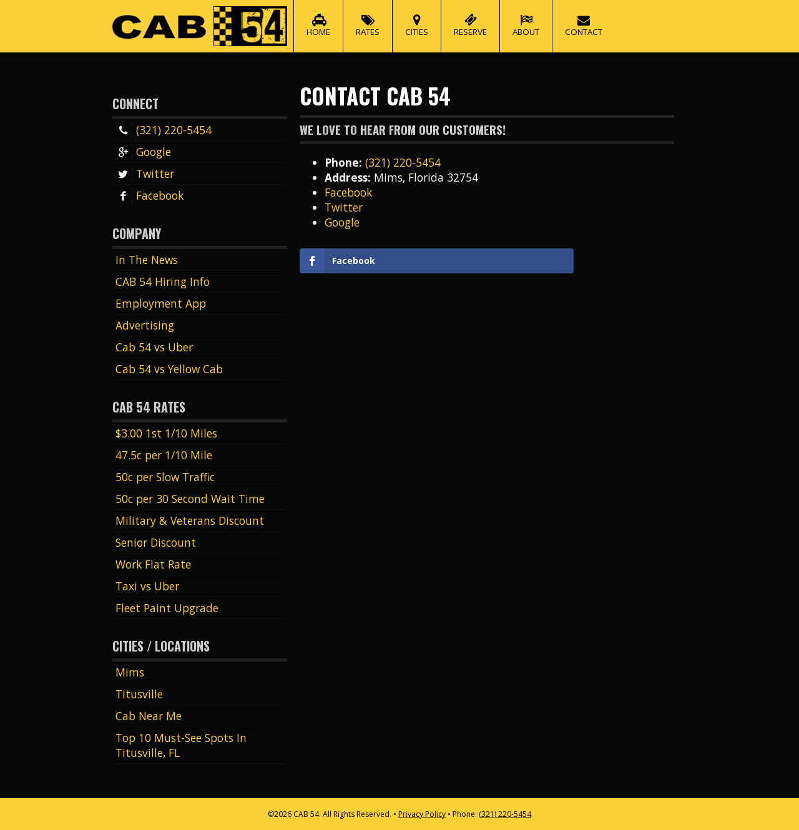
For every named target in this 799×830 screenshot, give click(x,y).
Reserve (470, 18)
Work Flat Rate (153, 564)
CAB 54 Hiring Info (162, 281)
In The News (146, 259)
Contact (583, 18)
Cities (416, 18)
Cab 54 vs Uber (154, 346)
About (525, 18)
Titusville (139, 693)
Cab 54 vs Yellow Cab (169, 368)
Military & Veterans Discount (189, 520)
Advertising (144, 325)
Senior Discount (155, 542)
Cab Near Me (148, 715)
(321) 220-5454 (163, 129)
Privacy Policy (422, 814)
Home (318, 18)
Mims (129, 672)
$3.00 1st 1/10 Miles (166, 433)
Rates (368, 18)
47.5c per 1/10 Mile (163, 454)
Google (143, 151)
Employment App (160, 303)
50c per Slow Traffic (165, 476)
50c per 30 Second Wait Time (190, 498)
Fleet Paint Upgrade (166, 607)
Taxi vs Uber (147, 586)
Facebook (149, 195)
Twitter (144, 173)
